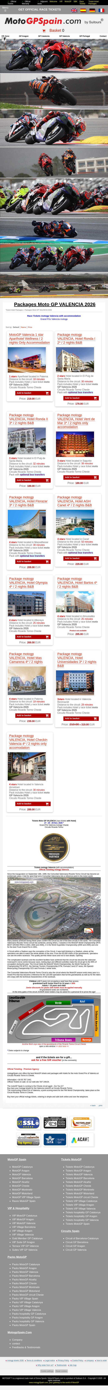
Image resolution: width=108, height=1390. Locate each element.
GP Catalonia (43, 36)
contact (103, 36)
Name (23, 327)
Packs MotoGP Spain (23, 1325)
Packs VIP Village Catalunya (27, 1302)
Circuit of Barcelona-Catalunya (82, 1238)
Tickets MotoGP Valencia (79, 1174)
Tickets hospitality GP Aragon (81, 1216)
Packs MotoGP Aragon (24, 1268)
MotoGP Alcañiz (20, 1182)
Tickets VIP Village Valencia (81, 1208)
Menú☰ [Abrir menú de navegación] (5, 9)
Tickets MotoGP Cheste (78, 1186)
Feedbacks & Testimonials (26, 1347)
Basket (55, 30)
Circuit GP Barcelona (77, 1242)
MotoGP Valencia (21, 1174)
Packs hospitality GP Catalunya (29, 1314)
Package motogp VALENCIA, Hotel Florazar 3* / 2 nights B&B (28, 501)
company (90, 1360)
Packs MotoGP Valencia (25, 1272)
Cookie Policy (77, 1360)
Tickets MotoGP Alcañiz (78, 1182)
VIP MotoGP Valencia (23, 1223)
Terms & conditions (34, 1360)
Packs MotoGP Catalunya (26, 1264)
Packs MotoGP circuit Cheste (28, 1295)
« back (92, 1105)
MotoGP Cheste (20, 1186)
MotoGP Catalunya (22, 1167)
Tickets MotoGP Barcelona (80, 1178)
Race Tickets (82, 2)
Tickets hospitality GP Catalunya (83, 1212)
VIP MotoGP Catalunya (24, 1215)
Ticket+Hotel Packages (93, 2)
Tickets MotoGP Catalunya (80, 1167)
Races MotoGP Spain (23, 1201)
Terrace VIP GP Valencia (25, 1246)
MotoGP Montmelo (22, 1189)
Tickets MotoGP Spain (78, 1224)
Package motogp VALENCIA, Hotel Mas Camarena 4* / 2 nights (26, 658)
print (100, 1105)
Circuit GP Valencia (76, 1250)
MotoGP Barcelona (22, 1178)
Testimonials (62, 1365)
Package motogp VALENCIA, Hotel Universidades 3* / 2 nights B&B (76, 660)
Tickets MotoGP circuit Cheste (82, 1197)
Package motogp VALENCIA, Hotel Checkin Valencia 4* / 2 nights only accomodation (28, 742)
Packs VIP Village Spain (25, 1298)
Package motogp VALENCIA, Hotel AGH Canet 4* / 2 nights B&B (74, 501)
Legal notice (50, 1360)
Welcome (53, 1)
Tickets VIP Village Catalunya (81, 1201)
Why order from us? (46, 1365)
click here (62, 1046)
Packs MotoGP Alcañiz (24, 1279)
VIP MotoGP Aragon (23, 1219)
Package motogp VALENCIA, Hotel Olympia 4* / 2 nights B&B (28, 582)
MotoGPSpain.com (55, 1378)
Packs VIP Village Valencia (26, 1310)
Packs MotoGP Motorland (26, 1291)
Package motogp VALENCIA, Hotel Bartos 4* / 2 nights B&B (77, 582)
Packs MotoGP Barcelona (26, 1276)
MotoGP (68, 1)
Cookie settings (47, 1371)
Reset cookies (61, 1371)
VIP (60, 1)
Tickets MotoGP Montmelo (80, 1189)
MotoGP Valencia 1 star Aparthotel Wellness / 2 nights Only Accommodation (29, 338)
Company (17, 1339)
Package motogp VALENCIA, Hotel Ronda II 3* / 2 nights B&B (28, 419)
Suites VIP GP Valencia (24, 1250)
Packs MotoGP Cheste (24, 1283)
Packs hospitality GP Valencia (28, 1321)
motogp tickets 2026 (15, 1360)
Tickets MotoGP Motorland (80, 1193)
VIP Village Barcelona (23, 1227)
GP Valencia (64, 36)
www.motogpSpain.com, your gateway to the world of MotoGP (54, 1382)
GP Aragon (24, 36)
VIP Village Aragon (22, 1231)
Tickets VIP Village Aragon (80, 1205)
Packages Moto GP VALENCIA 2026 (38, 310)
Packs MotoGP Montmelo (26, 1287)
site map (73, 1365)
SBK (75, 1)
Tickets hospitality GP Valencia (82, 1220)
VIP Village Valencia (23, 1234)
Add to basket (24, 393)
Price (30, 327)
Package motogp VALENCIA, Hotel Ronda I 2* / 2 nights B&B (76, 338)
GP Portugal (84, 36)
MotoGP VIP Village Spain (26, 1197)
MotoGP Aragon (20, 1170)
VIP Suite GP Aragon (23, 1242)
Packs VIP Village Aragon (26, 1306)
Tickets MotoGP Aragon (78, 1170)
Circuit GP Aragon (75, 1246)
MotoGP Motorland (22, 1193)
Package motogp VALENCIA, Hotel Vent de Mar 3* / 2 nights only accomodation (76, 421)
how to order (102, 1360)
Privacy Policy (63, 1360)
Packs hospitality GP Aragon (27, 1317)
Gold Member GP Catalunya (27, 1238)
